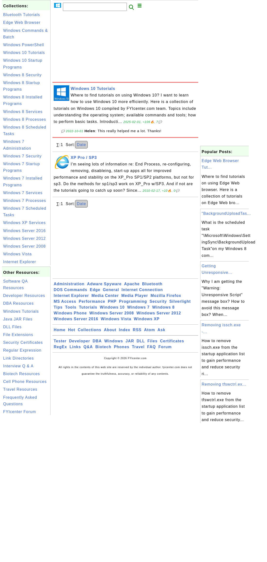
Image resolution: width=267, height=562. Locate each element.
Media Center (105, 296)
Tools (70, 307)
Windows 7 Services (23, 193)
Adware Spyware (104, 284)
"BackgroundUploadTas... (226, 213)
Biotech (103, 347)
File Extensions (18, 335)
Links (75, 347)
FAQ (151, 347)
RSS (137, 330)
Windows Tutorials (21, 311)
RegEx (60, 347)
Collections (89, 330)
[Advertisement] (125, 48)
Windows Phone (70, 313)
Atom (149, 330)
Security (158, 301)
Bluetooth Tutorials (21, 15)
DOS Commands (70, 290)
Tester (60, 341)
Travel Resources (20, 389)
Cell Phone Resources (25, 382)
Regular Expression (22, 350)
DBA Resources (18, 303)
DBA (97, 341)
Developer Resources (24, 296)
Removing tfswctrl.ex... (224, 384)
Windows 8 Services (23, 112)
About (110, 330)
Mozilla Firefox (166, 296)
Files (152, 341)
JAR (130, 341)
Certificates (172, 341)
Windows (113, 341)
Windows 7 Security (22, 156)
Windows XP (147, 319)
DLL (141, 341)
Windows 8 (163, 307)
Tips (58, 307)
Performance (92, 301)
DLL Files (12, 327)
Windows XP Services (24, 223)
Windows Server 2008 (24, 246)
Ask (161, 330)
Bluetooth (152, 284)
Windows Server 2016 (24, 231)
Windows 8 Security (22, 75)
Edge (95, 290)
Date (81, 145)
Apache (132, 284)
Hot (71, 330)
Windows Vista (17, 254)
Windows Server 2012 (24, 238)
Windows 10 (112, 307)
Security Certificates (23, 342)
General (111, 290)
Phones (121, 347)
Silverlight (180, 301)
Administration (69, 284)
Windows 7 (138, 307)
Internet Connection (142, 290)
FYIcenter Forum (19, 412)
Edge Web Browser (22, 22)
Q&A (88, 347)
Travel (138, 347)
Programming (133, 301)
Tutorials (88, 307)
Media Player (134, 296)
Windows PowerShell (23, 45)
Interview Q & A (18, 366)
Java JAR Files (18, 319)
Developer (79, 341)
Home (59, 330)
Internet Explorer (19, 262)
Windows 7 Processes (24, 201)
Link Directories (18, 358)
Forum (165, 347)
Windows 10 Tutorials (24, 53)
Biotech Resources (21, 374)
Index (124, 330)
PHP (112, 301)
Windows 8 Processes (24, 119)
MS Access (65, 301)
